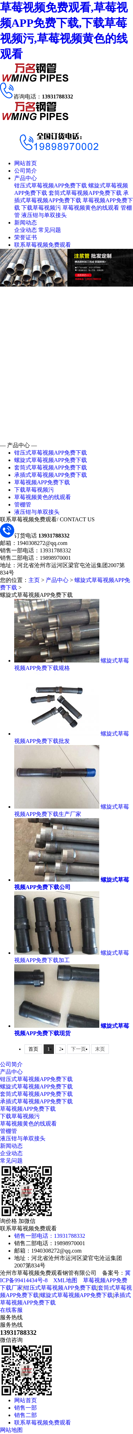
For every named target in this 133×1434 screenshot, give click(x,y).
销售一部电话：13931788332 (49, 1236)
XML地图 (65, 1280)
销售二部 (25, 1415)
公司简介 (25, 171)
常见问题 (49, 230)
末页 (100, 1049)
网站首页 (25, 163)
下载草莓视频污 (41, 208)
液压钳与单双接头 (44, 215)
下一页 (78, 1049)
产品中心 (25, 178)
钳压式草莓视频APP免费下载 (50, 185)
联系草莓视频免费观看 (42, 245)
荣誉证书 (25, 237)
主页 (34, 580)
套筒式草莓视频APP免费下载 (85, 193)
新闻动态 (25, 223)
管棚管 (22, 505)
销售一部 (25, 1408)
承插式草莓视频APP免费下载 (50, 475)
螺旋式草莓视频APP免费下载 (50, 460)
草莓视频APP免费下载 (42, 482)
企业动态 (25, 230)
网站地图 (11, 1430)
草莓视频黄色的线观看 (90, 208)
